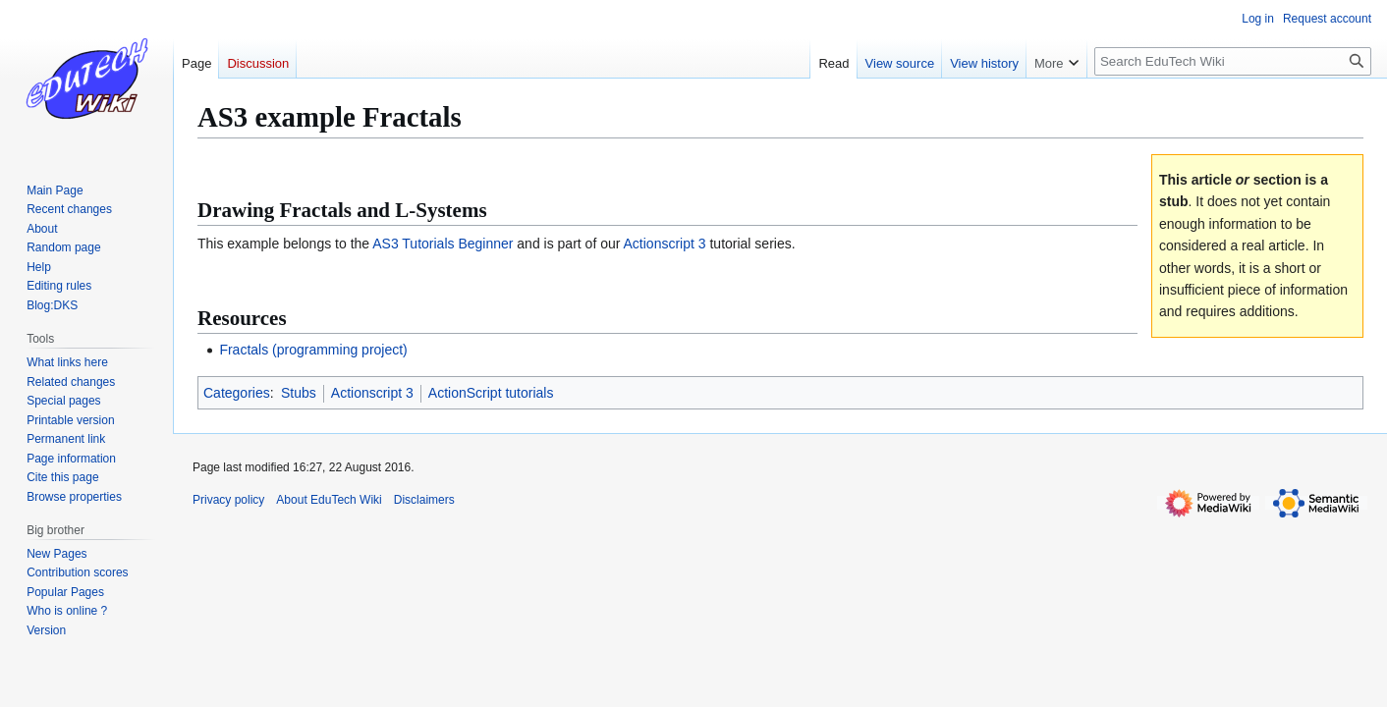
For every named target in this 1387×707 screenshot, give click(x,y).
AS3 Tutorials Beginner (442, 243)
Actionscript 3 (665, 243)
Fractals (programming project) (313, 349)
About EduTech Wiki (328, 500)
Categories (236, 393)
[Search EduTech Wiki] (1232, 61)
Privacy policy (228, 500)
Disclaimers (424, 500)
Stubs (298, 393)
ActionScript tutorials (491, 393)
